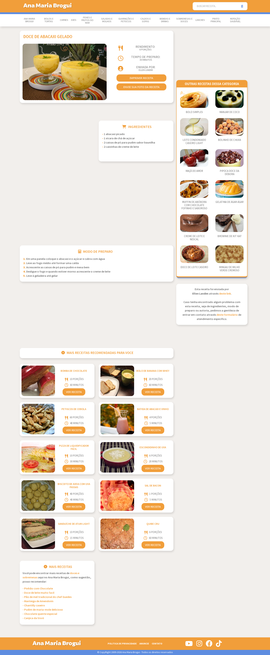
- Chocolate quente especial (40, 614)
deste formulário (227, 315)
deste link (225, 294)
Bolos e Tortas (48, 20)
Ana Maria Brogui (29, 20)
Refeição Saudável (235, 20)
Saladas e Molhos (106, 20)
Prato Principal (216, 20)
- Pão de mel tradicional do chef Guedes (47, 597)
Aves (73, 20)
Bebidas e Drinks (165, 20)
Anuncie (144, 643)
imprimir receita (141, 78)
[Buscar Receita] (216, 6)
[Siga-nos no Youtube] (189, 645)
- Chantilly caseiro (34, 605)
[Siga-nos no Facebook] (209, 645)
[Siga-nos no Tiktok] (219, 645)
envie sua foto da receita (141, 87)
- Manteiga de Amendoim (38, 601)
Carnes (64, 20)
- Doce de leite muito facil (38, 593)
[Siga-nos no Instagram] (199, 645)
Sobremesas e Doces (184, 20)
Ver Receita (74, 392)
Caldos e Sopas (145, 20)
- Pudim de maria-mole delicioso (43, 610)
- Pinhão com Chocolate (38, 588)
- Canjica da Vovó (33, 618)
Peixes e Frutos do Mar (87, 20)
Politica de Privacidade (122, 643)
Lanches (200, 20)
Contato (157, 643)
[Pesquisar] (243, 6)
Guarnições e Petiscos (126, 20)
